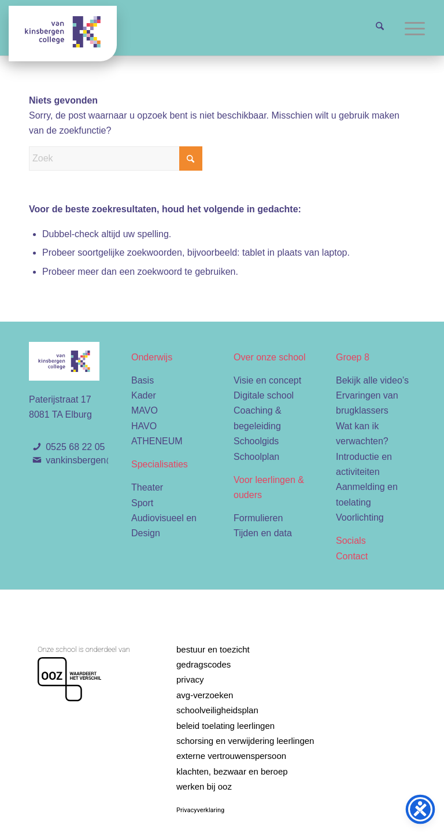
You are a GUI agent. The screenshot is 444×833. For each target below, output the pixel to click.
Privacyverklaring (200, 810)
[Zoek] (379, 28)
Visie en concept (267, 380)
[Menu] (414, 28)
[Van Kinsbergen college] (63, 33)
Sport (142, 503)
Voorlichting (360, 517)
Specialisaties (159, 464)
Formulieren (258, 518)
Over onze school (270, 357)
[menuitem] (379, 28)
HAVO (144, 426)
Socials (351, 540)
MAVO (144, 410)
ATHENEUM (157, 441)
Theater (147, 487)
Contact (352, 556)
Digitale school (264, 395)
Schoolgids (256, 441)
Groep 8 (352, 357)
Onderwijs (151, 357)
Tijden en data (263, 533)
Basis (142, 380)
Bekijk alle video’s (372, 380)
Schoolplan (256, 457)
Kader (143, 395)
